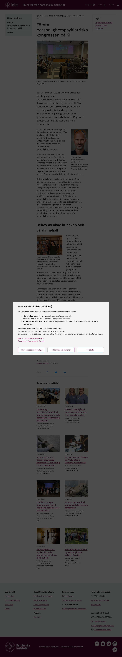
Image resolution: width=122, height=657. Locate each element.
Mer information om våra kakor (31, 338)
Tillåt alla (90, 350)
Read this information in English (31, 341)
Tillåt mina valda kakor (61, 350)
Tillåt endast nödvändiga (31, 350)
